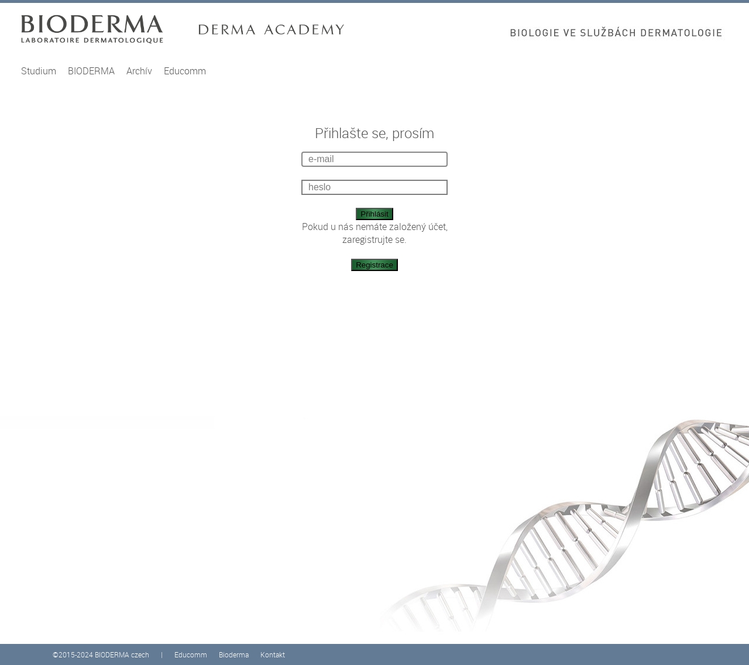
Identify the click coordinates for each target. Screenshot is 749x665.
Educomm (185, 70)
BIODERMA (91, 70)
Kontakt (272, 654)
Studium (38, 70)
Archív (139, 70)
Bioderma (234, 654)
